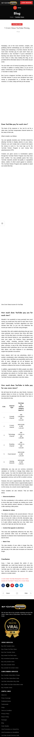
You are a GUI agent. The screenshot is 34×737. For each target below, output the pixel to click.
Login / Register (26, 2)
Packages (4, 720)
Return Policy (5, 717)
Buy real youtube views (7, 661)
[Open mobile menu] (17, 8)
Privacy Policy (5, 713)
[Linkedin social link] (17, 585)
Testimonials (4, 704)
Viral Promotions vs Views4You (10, 729)
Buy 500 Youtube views (8, 646)
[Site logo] (9, 2)
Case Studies (5, 726)
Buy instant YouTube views (9, 655)
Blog (2, 723)
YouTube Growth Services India (10, 735)
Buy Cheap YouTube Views (9, 649)
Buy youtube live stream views (9, 668)
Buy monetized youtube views (9, 658)
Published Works (6, 701)
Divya (18, 31)
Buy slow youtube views (8, 664)
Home (11, 17)
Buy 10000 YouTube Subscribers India (12, 684)
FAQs (3, 707)
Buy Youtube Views (6, 687)
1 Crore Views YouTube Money (10, 578)
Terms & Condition (6, 710)
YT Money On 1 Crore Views (21, 581)
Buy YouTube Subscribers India (10, 678)
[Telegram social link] (21, 585)
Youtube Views (19, 17)
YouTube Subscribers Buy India (10, 681)
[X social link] (8, 585)
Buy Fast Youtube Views (8, 652)
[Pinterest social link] (12, 585)
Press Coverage (5, 698)
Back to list (17, 593)
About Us (4, 695)
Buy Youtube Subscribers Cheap (10, 675)
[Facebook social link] (3, 585)
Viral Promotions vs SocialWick (10, 732)
